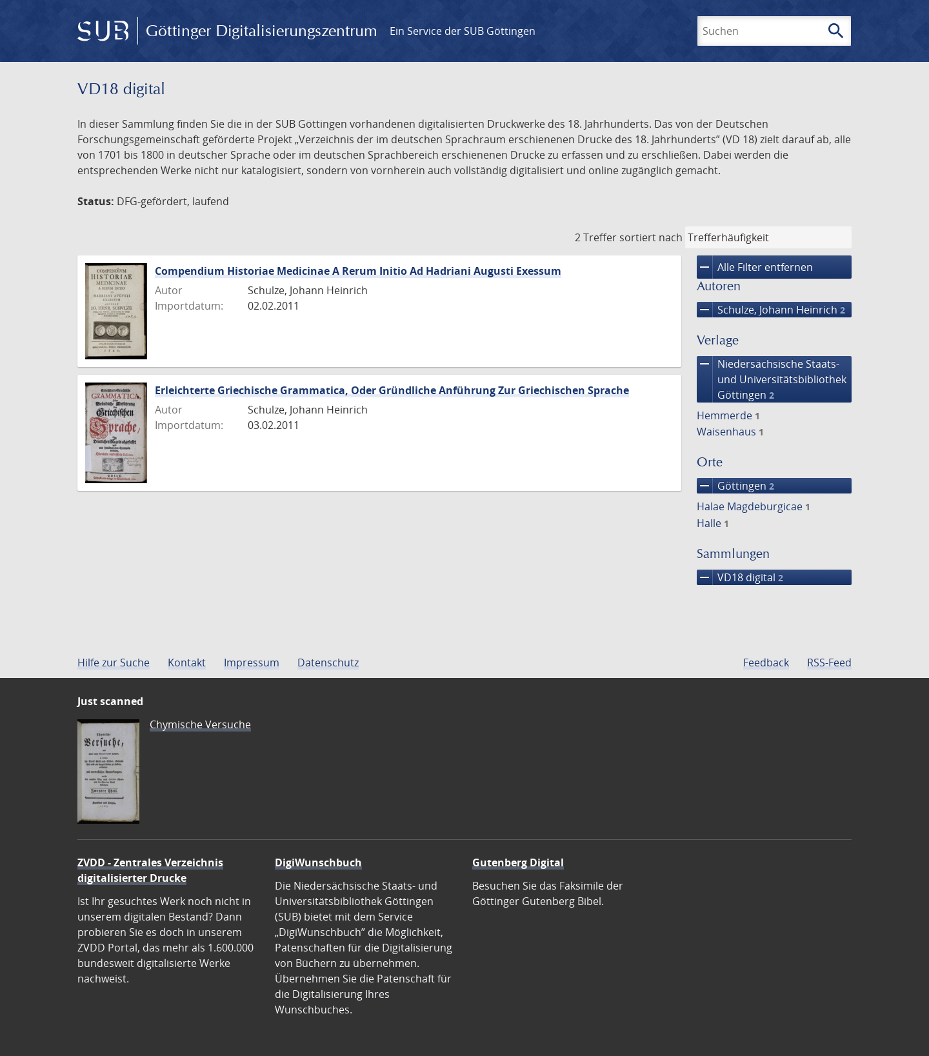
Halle (713, 523)
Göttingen (735, 485)
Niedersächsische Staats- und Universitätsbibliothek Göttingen (771, 379)
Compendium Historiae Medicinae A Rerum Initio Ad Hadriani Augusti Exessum (358, 271)
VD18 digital (740, 577)
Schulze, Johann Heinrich (771, 309)
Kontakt (187, 662)
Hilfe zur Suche (113, 662)
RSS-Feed (829, 662)
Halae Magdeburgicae (753, 506)
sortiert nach (651, 237)
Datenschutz (328, 662)
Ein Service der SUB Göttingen (462, 31)
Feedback (766, 662)
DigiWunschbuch (318, 862)
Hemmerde (728, 415)
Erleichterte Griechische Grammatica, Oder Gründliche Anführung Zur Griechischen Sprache (392, 390)
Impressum (251, 662)
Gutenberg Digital (518, 862)
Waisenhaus (730, 431)
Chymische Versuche (200, 724)
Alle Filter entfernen (755, 267)
